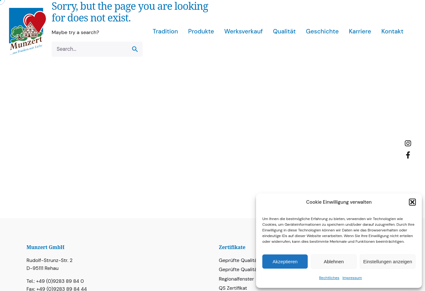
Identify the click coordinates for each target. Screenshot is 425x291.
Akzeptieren (285, 261)
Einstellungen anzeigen (387, 261)
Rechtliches (329, 277)
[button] (412, 202)
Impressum (352, 277)
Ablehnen (334, 261)
